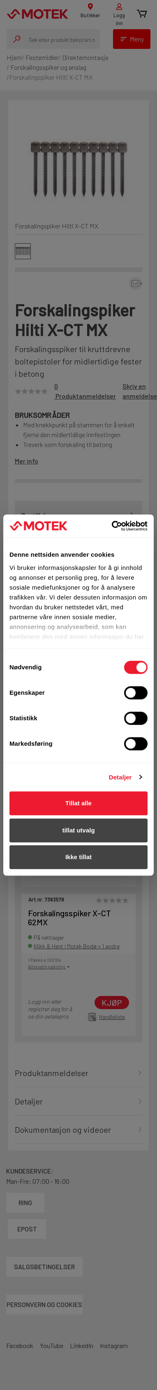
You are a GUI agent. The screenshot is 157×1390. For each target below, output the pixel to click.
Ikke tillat (78, 856)
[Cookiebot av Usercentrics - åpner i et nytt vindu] (112, 526)
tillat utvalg (78, 830)
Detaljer (120, 777)
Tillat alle (78, 803)
